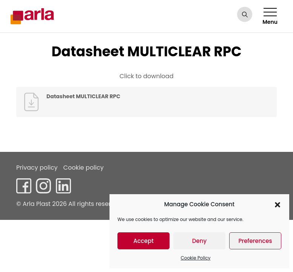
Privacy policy (37, 167)
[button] (277, 204)
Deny (199, 241)
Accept (143, 241)
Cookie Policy (196, 258)
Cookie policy (83, 167)
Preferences (255, 241)
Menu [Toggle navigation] (270, 17)
